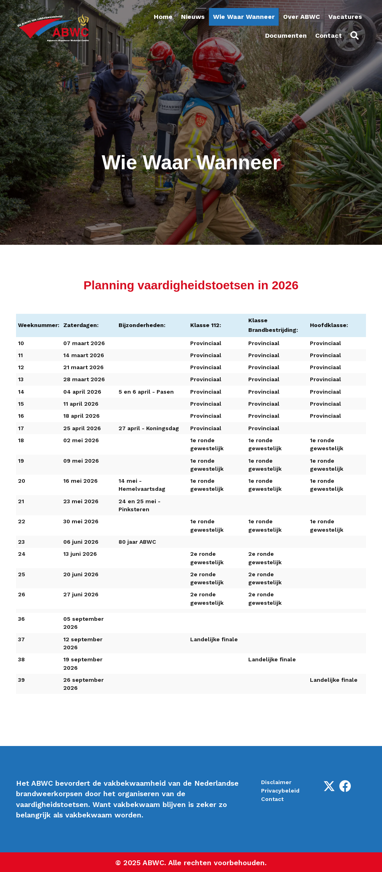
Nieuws (193, 16)
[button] (329, 786)
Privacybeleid (280, 790)
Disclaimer (276, 782)
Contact (328, 35)
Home (163, 16)
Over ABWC (301, 16)
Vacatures (345, 16)
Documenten (286, 35)
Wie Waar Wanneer (244, 16)
